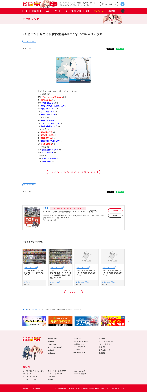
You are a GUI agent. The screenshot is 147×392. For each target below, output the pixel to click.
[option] (34, 321)
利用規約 (102, 353)
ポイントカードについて (107, 341)
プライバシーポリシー (106, 350)
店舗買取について (79, 344)
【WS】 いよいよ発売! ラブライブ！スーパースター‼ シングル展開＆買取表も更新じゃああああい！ (61, 274)
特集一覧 (102, 347)
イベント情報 (52, 344)
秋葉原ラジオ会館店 (82, 282)
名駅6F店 (27, 282)
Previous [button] (19, 322)
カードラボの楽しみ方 (73, 11)
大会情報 (51, 341)
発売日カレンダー (79, 352)
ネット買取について (79, 347)
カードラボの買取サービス (82, 341)
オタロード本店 (55, 282)
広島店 (45, 208)
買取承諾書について (79, 350)
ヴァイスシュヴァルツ (29, 41)
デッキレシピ (98, 11)
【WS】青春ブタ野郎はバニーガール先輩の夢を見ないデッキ (86, 272)
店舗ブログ (51, 353)
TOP (26, 310)
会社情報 (25, 388)
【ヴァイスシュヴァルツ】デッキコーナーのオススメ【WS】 (34, 272)
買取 (87, 11)
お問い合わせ (36, 388)
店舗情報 (112, 11)
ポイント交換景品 (105, 344)
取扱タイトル (36, 11)
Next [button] (128, 322)
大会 (47, 11)
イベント (57, 11)
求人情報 (102, 338)
